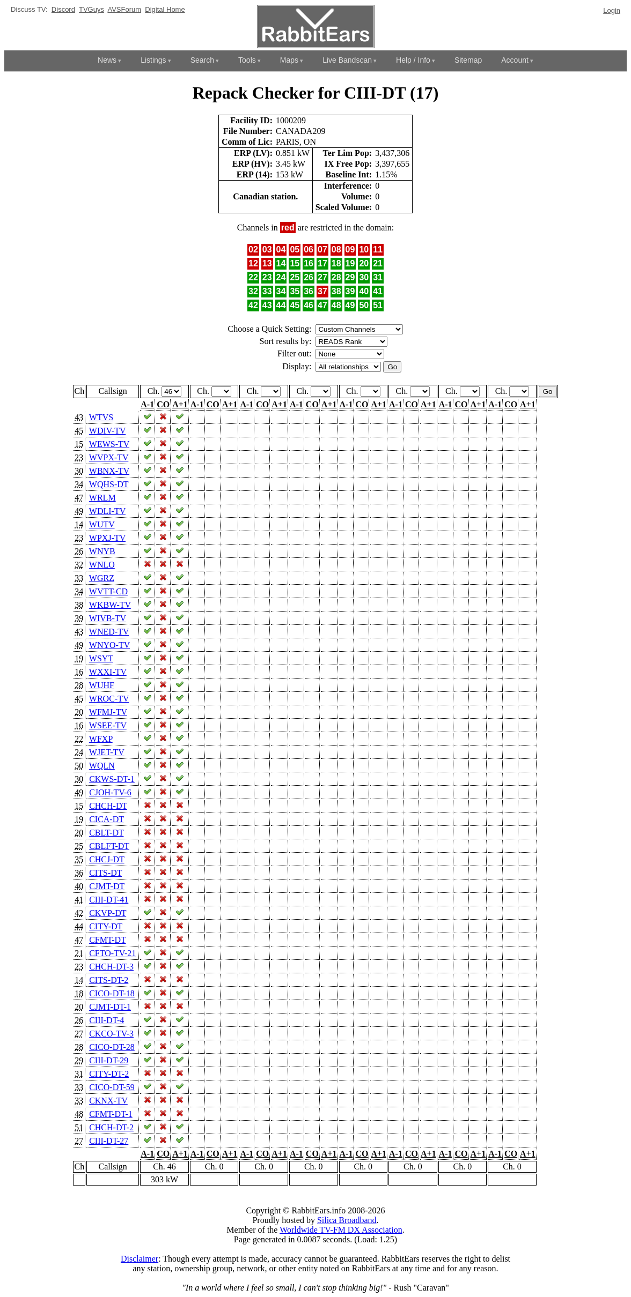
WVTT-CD (108, 591)
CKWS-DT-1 (112, 779)
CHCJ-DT (106, 859)
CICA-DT (106, 819)
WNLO (102, 564)
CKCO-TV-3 (111, 1033)
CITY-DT (105, 926)
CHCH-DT (108, 805)
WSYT (101, 658)
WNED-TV (109, 631)
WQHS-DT (108, 484)
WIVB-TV (107, 618)
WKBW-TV (110, 604)
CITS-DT (105, 872)
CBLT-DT (106, 832)
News (107, 60)
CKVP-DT (107, 913)
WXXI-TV (108, 671)
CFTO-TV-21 (112, 953)
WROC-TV (109, 698)
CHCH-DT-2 (111, 1127)
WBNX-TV (109, 470)
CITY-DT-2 (109, 1073)
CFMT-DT (107, 939)
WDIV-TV (107, 430)
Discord (63, 9)
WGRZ (101, 578)
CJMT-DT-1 (110, 1006)
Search (202, 60)
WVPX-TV (108, 457)
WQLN (102, 765)
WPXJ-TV (107, 537)
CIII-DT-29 (108, 1060)
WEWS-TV (109, 444)
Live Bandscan (347, 60)
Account (515, 60)
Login (611, 10)
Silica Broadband (347, 1220)
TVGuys (91, 9)
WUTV (102, 524)
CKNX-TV (108, 1100)
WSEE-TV (108, 725)
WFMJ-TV (108, 712)
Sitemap (468, 60)
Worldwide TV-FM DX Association (341, 1229)
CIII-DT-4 (106, 1020)
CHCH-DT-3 (111, 966)
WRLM (102, 497)
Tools (247, 60)
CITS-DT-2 (108, 980)
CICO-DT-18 (112, 993)
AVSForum (124, 9)
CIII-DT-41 (108, 899)
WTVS (101, 417)
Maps (289, 60)
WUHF (101, 685)
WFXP (101, 738)
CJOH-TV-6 (110, 792)
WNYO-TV (109, 645)
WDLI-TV (107, 511)
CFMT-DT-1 (111, 1114)
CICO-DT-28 (112, 1047)
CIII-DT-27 (108, 1140)
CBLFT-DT (109, 846)
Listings (153, 60)
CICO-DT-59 (112, 1087)
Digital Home (165, 9)
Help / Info (413, 60)
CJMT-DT (106, 886)
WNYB (102, 551)
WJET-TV (106, 752)
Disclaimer (139, 1258)
